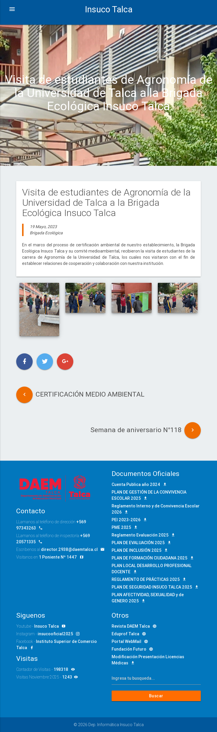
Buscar (156, 695)
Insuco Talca (108, 9)
